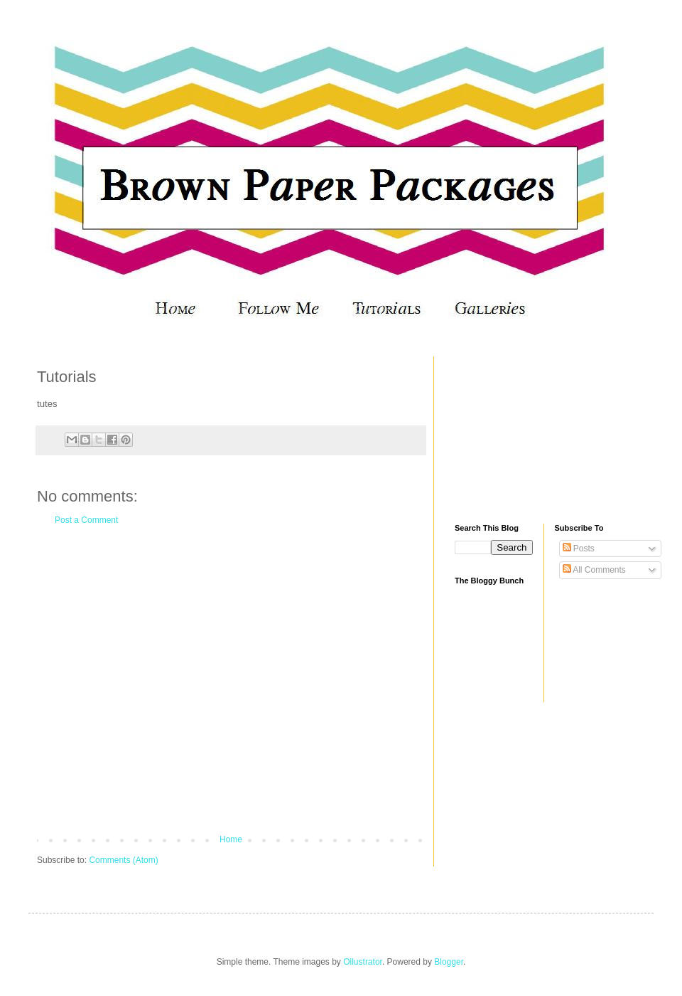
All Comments (594, 570)
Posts (579, 548)
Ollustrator (362, 962)
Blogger (448, 962)
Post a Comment (86, 520)
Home (231, 839)
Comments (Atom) (123, 860)
